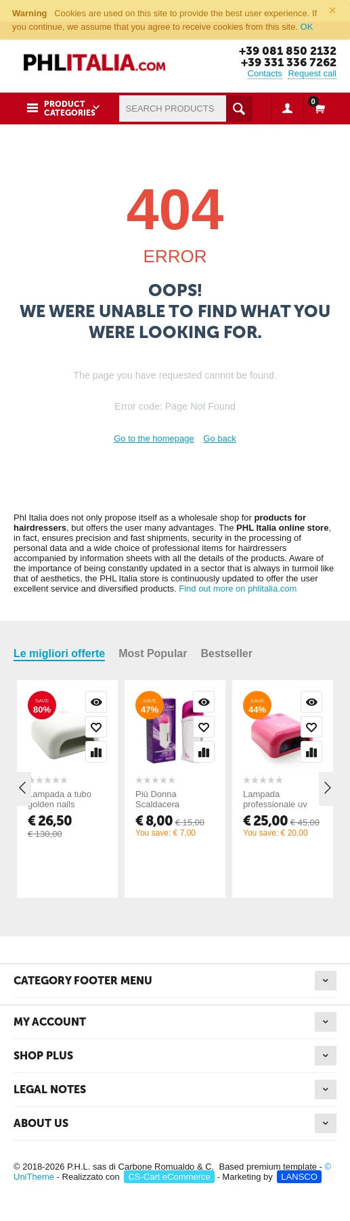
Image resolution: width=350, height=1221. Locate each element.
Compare (96, 752)
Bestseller (226, 653)
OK (307, 27)
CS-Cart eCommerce (169, 1177)
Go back (219, 438)
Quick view (96, 702)
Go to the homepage (154, 438)
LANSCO (299, 1177)
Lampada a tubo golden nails (59, 799)
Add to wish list (96, 727)
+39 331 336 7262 (288, 62)
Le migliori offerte (59, 653)
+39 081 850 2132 (287, 50)
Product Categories (69, 108)
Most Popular (152, 653)
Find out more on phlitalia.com (238, 588)
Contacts (265, 73)
